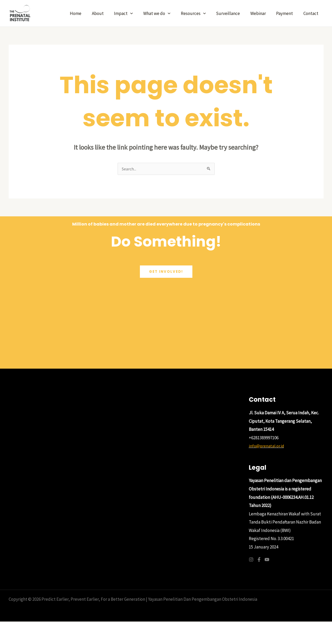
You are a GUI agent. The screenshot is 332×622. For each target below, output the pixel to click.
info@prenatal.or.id (267, 446)
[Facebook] (259, 560)
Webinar (262, 13)
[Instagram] (251, 560)
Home (88, 13)
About (108, 13)
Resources (199, 13)
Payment (286, 13)
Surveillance (233, 13)
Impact (132, 13)
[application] (139, 13)
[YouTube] (267, 560)
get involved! (166, 272)
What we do (164, 13)
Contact (311, 13)
